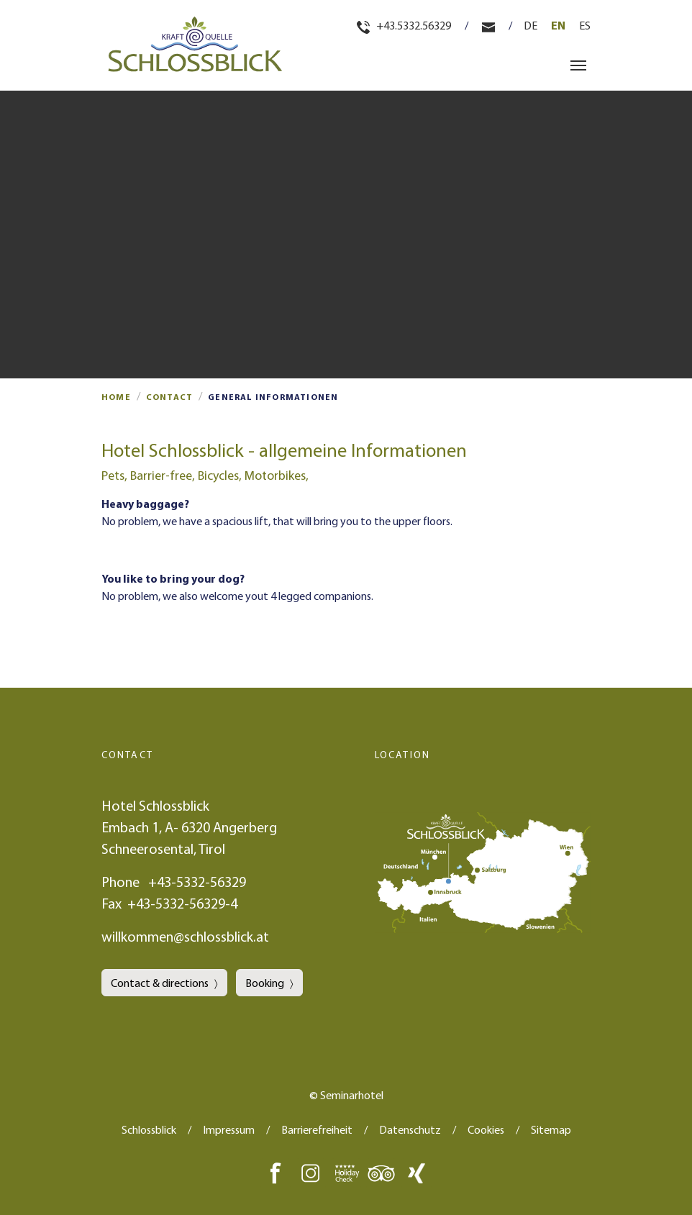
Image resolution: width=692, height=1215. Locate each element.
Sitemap (551, 1129)
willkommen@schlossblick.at (185, 936)
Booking (264, 982)
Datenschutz (410, 1129)
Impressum (229, 1129)
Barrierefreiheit (316, 1129)
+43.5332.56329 (405, 25)
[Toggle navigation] (578, 65)
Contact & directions (160, 982)
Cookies (486, 1129)
